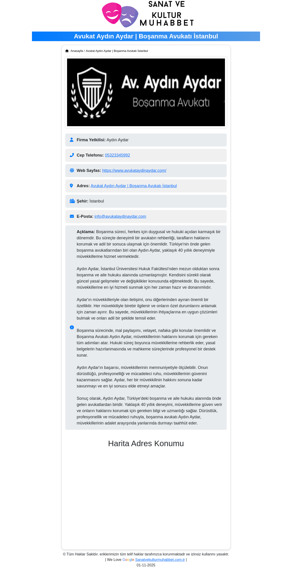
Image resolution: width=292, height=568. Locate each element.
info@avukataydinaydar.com (120, 216)
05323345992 (117, 155)
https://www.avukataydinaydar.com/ (134, 170)
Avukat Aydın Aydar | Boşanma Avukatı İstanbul (117, 51)
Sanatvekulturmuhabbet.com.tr (160, 560)
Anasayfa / (74, 51)
